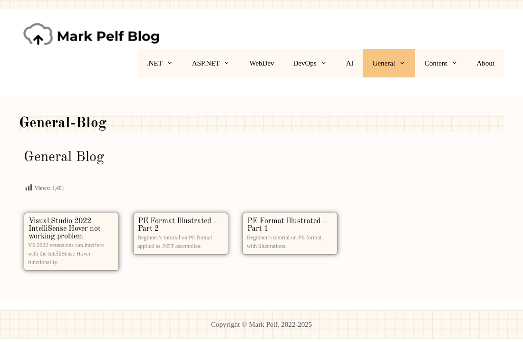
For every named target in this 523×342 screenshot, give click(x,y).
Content (446, 63)
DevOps (315, 63)
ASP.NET (216, 63)
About (486, 63)
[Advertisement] (423, 213)
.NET (165, 63)
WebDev (261, 63)
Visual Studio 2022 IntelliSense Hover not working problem (65, 229)
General (394, 63)
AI (350, 63)
